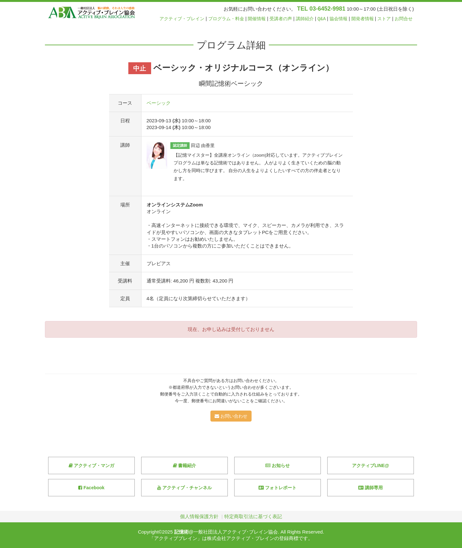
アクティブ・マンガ (92, 465)
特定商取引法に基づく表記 (253, 516)
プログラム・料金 (226, 19)
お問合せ (404, 19)
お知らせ (277, 465)
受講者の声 (281, 19)
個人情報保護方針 (199, 516)
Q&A (322, 19)
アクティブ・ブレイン (181, 19)
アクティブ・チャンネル (184, 487)
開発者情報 (362, 19)
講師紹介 (305, 19)
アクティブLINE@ (370, 465)
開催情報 (257, 19)
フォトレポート (277, 487)
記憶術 (181, 532)
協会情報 (338, 19)
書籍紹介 (184, 465)
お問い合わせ (231, 416)
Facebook (91, 487)
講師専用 (370, 487)
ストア (384, 19)
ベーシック (159, 103)
